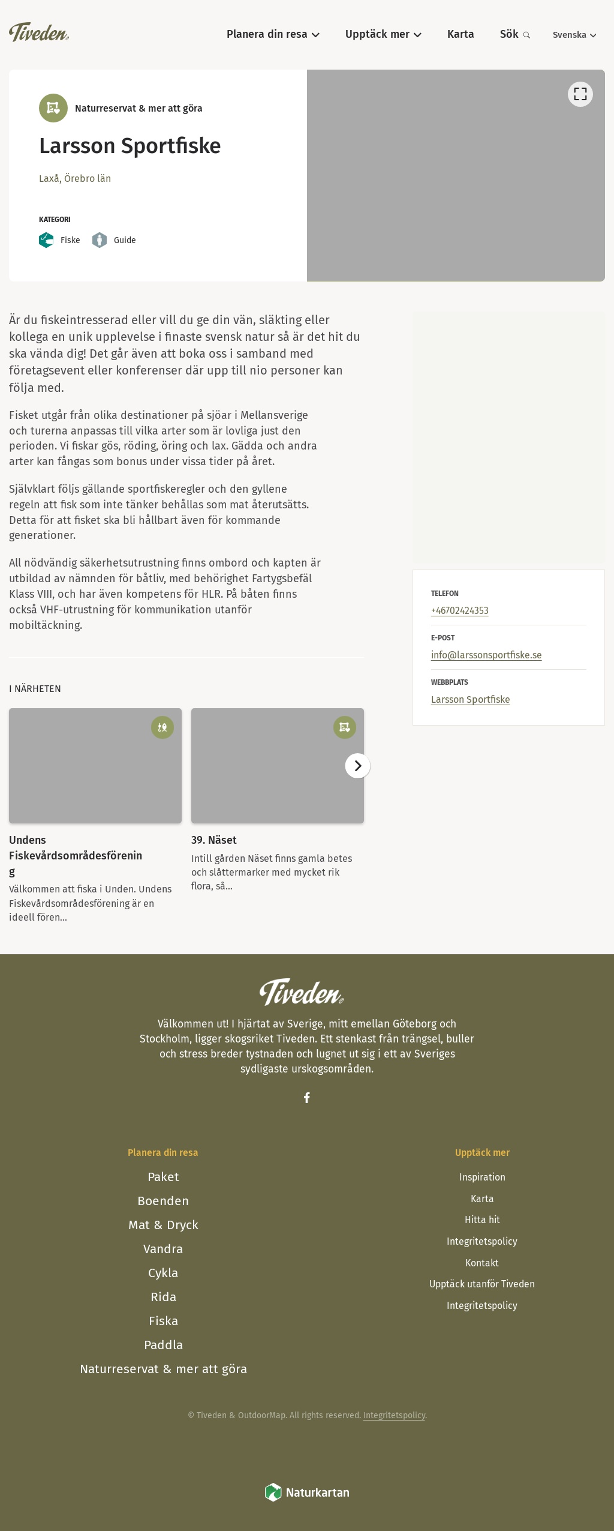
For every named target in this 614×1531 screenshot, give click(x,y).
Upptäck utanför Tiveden (482, 1284)
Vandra (163, 1249)
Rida (163, 1297)
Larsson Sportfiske (470, 699)
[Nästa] (357, 765)
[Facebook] (307, 1097)
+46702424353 (460, 610)
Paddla (163, 1345)
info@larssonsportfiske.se (486, 655)
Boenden (163, 1201)
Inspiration (482, 1177)
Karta (482, 1199)
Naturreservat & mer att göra (163, 1369)
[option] (456, 175)
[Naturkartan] (307, 1500)
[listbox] (456, 175)
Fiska (163, 1321)
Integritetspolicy (482, 1241)
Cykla (163, 1273)
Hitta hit (482, 1220)
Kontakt (482, 1263)
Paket (163, 1177)
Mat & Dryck (163, 1225)
